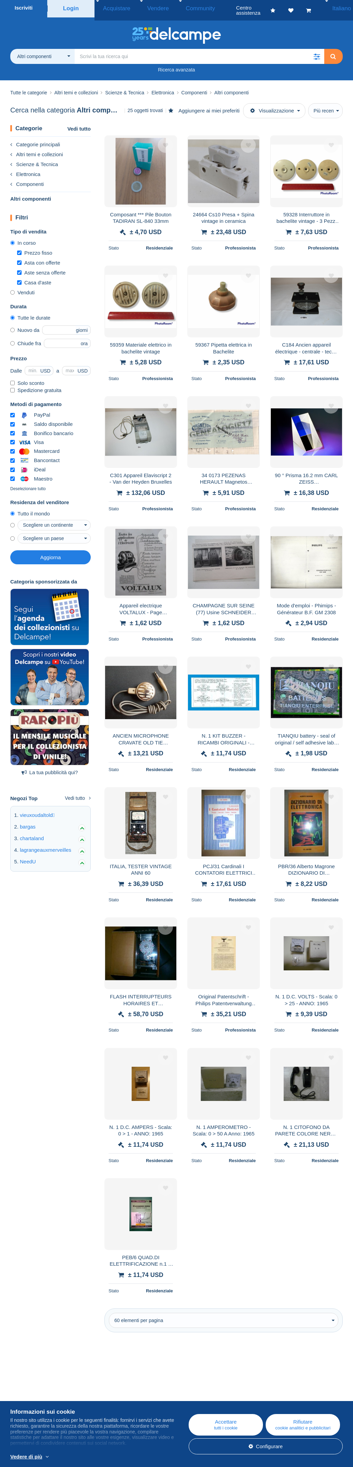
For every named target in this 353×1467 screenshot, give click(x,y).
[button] (316, 51)
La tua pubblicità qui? (50, 767)
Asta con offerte (38, 257)
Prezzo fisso (34, 248)
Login (71, 8)
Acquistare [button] (113, 8)
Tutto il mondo (30, 508)
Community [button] (182, 8)
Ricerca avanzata (176, 64)
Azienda (23, 1397)
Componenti (27, 179)
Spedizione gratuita (35, 385)
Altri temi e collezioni (36, 149)
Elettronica (25, 169)
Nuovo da (24, 325)
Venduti (22, 287)
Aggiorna (50, 552)
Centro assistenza (206, 1388)
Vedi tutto (79, 123)
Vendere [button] (147, 8)
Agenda (107, 1397)
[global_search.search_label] (199, 51)
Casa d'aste (34, 277)
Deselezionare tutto (28, 483)
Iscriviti (24, 8)
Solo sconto (27, 378)
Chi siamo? (23, 1388)
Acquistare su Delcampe (214, 1397)
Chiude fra (25, 338)
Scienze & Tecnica (34, 159)
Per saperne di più (151, 1457)
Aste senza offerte (41, 267)
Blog (106, 1388)
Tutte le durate (30, 312)
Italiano (336, 8)
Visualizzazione (272, 105)
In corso (23, 238)
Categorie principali (35, 139)
